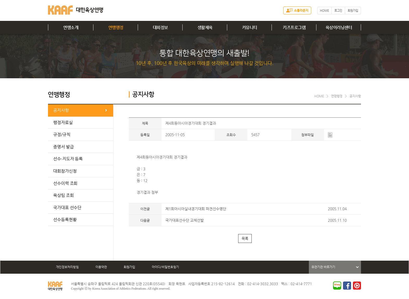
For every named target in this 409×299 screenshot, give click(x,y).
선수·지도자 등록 (68, 158)
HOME (324, 10)
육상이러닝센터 (339, 27)
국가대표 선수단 (67, 207)
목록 (245, 238)
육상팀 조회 (63, 195)
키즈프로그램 (294, 27)
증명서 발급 (63, 146)
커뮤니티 (249, 27)
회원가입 (353, 10)
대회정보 (160, 27)
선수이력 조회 (65, 183)
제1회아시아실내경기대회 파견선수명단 (195, 209)
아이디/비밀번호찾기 (165, 266)
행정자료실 (63, 122)
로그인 (338, 10)
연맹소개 (70, 27)
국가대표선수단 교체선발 (184, 220)
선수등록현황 (64, 219)
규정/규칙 (61, 134)
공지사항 (61, 110)
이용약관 (101, 266)
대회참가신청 (64, 171)
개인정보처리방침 (67, 266)
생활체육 (205, 27)
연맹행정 (115, 27)
